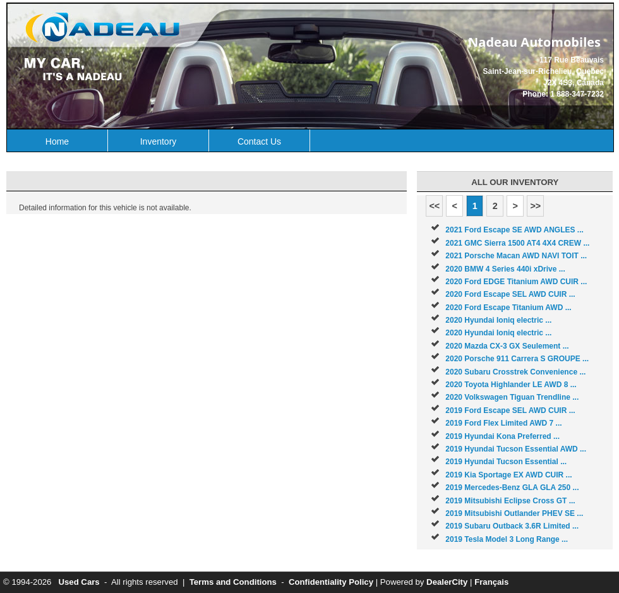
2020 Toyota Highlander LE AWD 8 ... (510, 384)
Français (491, 582)
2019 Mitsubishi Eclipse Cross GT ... (510, 500)
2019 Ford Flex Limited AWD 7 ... (503, 423)
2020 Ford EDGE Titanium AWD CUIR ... (516, 281)
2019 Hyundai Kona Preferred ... (502, 436)
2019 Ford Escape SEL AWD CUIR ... (510, 410)
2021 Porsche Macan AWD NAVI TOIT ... (516, 255)
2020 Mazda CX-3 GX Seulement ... (506, 346)
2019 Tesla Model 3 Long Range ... (506, 539)
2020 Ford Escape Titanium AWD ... (508, 307)
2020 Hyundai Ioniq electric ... (498, 320)
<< (434, 206)
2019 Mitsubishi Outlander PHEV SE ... (514, 513)
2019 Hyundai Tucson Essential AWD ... (515, 449)
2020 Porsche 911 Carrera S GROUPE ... (517, 358)
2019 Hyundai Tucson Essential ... (506, 461)
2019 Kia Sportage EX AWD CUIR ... (508, 474)
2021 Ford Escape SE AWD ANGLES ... (514, 229)
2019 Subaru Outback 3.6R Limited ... (512, 526)
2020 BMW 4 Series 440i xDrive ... (505, 269)
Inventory (158, 141)
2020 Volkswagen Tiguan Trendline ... (512, 397)
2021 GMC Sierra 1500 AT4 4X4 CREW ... (517, 243)
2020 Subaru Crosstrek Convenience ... (515, 372)
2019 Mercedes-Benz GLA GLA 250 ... (512, 487)
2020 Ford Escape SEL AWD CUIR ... (510, 294)
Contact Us (259, 141)
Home (57, 141)
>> (535, 206)
